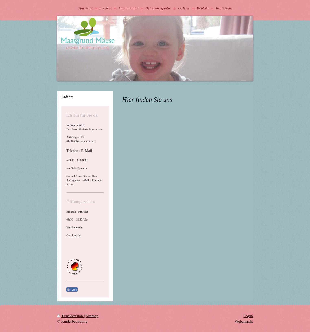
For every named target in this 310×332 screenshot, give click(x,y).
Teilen (72, 289)
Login (248, 316)
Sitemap (92, 316)
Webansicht (244, 321)
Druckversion (70, 316)
